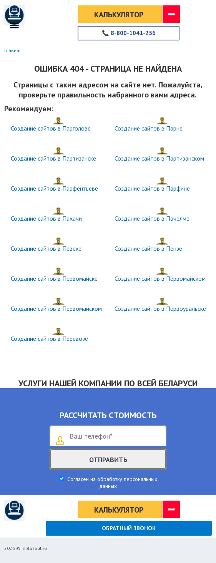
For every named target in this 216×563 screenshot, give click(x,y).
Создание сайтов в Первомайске (54, 278)
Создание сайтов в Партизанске (53, 158)
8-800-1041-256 (129, 33)
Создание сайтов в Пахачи (46, 218)
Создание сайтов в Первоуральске (160, 308)
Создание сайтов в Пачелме (152, 218)
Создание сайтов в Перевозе (49, 338)
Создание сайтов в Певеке (46, 248)
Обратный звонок (129, 528)
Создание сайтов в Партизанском (159, 158)
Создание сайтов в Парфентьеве (54, 188)
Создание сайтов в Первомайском (160, 278)
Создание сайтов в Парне (149, 128)
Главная (13, 50)
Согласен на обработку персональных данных (111, 482)
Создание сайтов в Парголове (51, 128)
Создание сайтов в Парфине (152, 188)
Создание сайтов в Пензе (148, 248)
